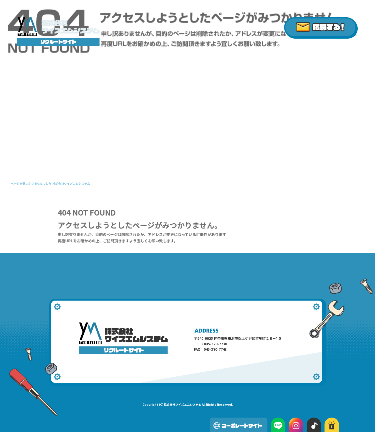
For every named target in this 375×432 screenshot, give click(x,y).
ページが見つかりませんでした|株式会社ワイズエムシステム (50, 183)
